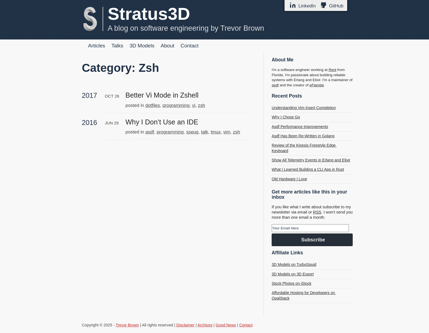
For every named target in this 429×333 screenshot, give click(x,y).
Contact (190, 46)
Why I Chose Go (286, 117)
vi (193, 105)
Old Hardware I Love (289, 179)
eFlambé (316, 85)
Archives (205, 325)
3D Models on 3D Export (293, 274)
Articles (96, 46)
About (167, 46)
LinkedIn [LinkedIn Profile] (302, 5)
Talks (117, 46)
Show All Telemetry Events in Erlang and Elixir (311, 160)
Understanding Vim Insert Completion (304, 108)
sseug (192, 132)
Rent (332, 70)
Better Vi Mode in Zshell (162, 95)
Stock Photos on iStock (291, 283)
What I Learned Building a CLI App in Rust (308, 169)
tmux (216, 132)
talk (204, 132)
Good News (226, 325)
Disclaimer (185, 325)
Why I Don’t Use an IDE (162, 122)
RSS (317, 212)
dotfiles (152, 105)
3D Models (141, 46)
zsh (201, 105)
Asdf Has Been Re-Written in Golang (303, 136)
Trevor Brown (127, 325)
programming (176, 105)
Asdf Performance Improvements (300, 126)
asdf (149, 132)
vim (226, 132)
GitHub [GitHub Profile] (331, 5)
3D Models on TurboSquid (294, 264)
